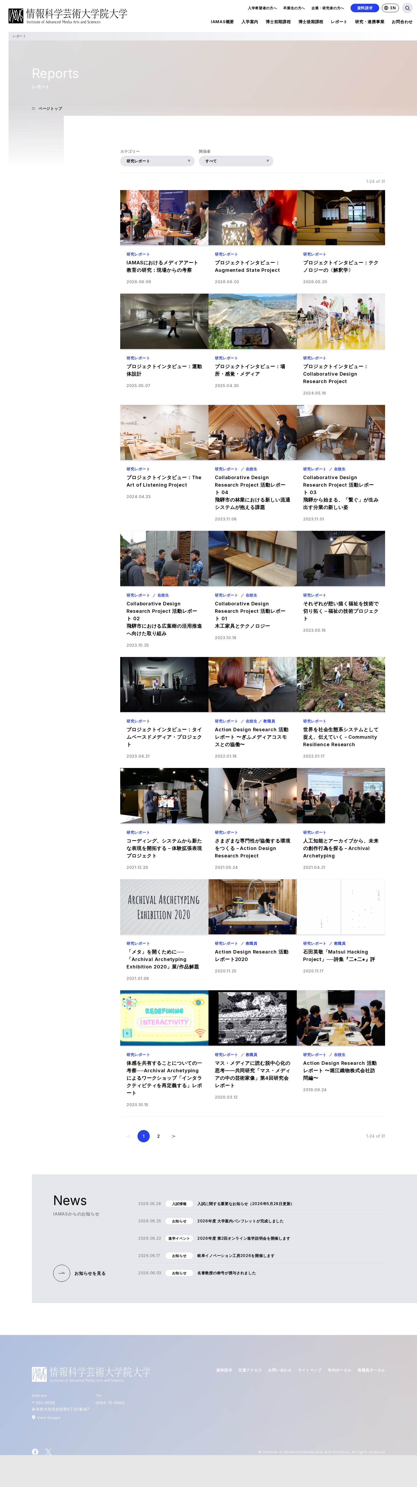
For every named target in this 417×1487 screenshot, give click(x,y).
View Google (48, 1417)
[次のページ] (173, 1136)
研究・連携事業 (369, 22)
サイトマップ (310, 1370)
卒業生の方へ (294, 8)
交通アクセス (250, 1370)
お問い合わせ (279, 1370)
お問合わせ (402, 22)
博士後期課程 (311, 22)
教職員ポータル (371, 1370)
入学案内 (249, 22)
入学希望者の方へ (262, 8)
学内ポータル (339, 1370)
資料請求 (365, 8)
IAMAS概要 (222, 22)
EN (390, 8)
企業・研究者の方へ (327, 8)
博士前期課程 (278, 22)
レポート (339, 22)
